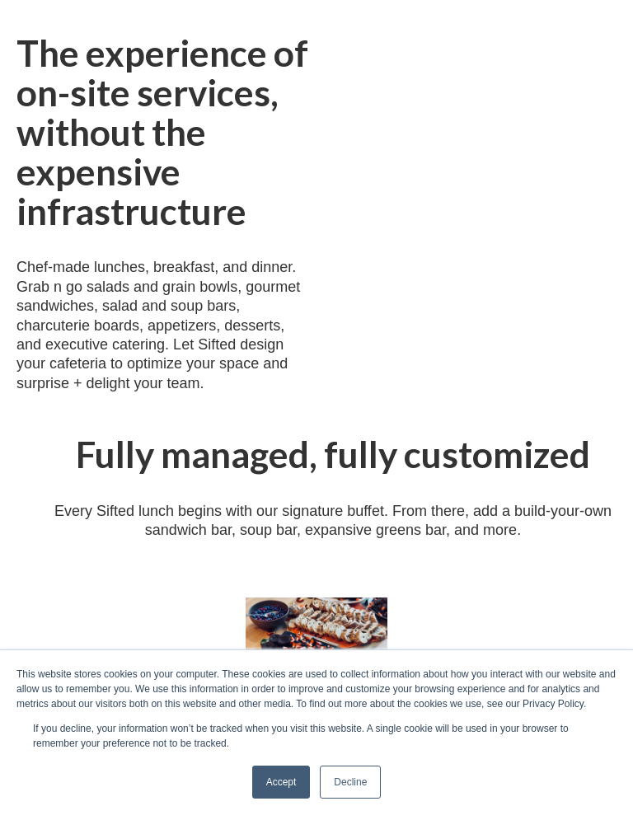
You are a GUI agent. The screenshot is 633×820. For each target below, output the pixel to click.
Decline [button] (350, 782)
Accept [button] (281, 782)
